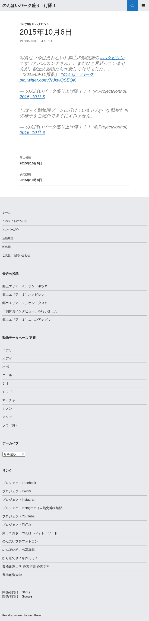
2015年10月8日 (75, 177)
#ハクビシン (112, 57)
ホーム (6, 212)
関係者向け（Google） (18, 596)
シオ (5, 383)
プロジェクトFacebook (19, 483)
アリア (7, 417)
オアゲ (7, 358)
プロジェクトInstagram (19, 499)
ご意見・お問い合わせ (16, 255)
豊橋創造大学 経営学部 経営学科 (26, 566)
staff (48, 41)
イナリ (7, 350)
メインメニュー (143, 5)
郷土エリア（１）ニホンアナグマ (26, 319)
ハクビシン (42, 24)
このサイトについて (14, 221)
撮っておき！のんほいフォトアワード (29, 533)
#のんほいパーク (77, 74)
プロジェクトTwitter (16, 491)
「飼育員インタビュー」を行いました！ (31, 311)
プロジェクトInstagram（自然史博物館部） (33, 508)
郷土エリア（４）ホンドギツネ (25, 286)
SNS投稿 (25, 24)
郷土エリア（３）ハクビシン (23, 294)
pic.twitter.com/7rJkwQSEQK (48, 80)
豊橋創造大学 (12, 575)
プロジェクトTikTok (16, 524)
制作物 (6, 246)
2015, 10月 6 (32, 96)
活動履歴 (7, 238)
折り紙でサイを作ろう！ (20, 558)
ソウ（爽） (10, 425)
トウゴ (7, 392)
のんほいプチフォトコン (20, 541)
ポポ (5, 367)
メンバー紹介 (10, 229)
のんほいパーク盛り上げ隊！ (29, 5)
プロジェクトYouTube (18, 516)
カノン (7, 408)
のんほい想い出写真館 (18, 550)
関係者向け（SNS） (17, 592)
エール (7, 375)
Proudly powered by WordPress (21, 615)
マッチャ (8, 400)
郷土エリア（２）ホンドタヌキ (25, 303)
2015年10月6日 (75, 160)
